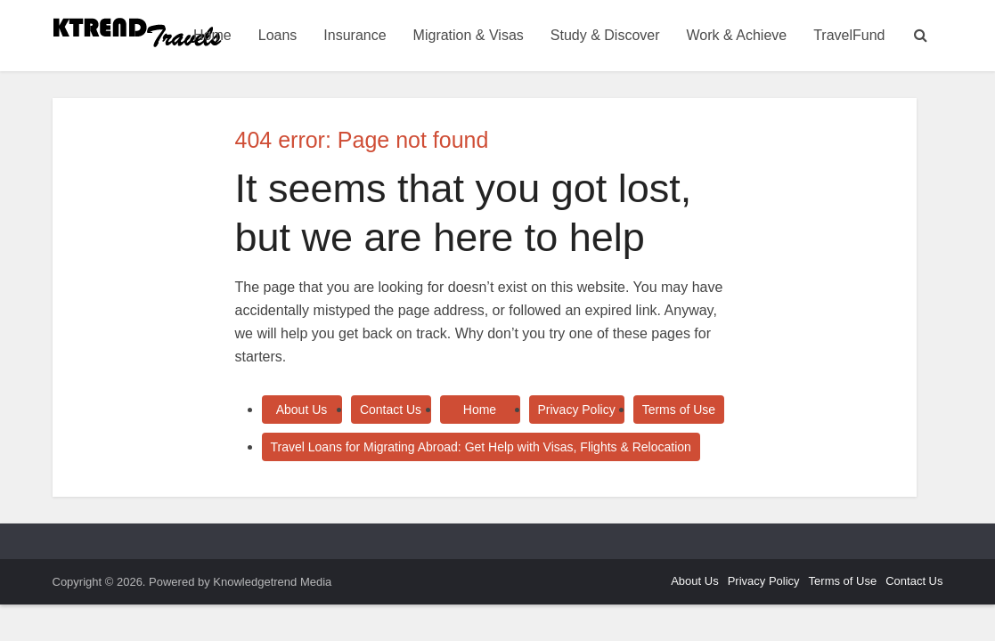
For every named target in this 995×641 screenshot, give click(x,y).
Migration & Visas (468, 35)
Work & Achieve (737, 35)
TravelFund (849, 35)
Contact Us (390, 409)
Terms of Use (678, 409)
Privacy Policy (577, 409)
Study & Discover (605, 35)
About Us (302, 409)
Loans (278, 35)
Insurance (354, 35)
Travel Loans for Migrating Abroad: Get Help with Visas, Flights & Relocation (481, 447)
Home (212, 35)
